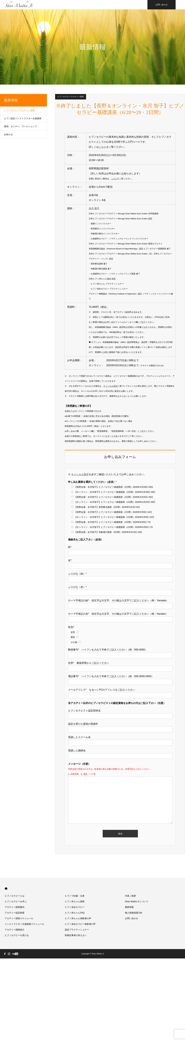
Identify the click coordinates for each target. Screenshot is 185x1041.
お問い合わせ (161, 4)
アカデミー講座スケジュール (19, 918)
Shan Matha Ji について (136, 901)
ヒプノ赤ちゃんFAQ (75, 912)
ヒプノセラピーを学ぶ (16, 901)
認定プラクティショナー (77, 929)
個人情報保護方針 (133, 912)
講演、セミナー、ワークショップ (20, 126)
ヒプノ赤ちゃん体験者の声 (78, 918)
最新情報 (11, 100)
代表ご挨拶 (130, 896)
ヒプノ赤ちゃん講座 (75, 901)
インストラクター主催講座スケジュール (24, 924)
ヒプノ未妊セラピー (75, 907)
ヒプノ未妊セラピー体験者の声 (80, 924)
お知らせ (8, 134)
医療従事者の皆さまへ (76, 935)
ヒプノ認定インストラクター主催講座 (22, 118)
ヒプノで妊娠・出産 (75, 896)
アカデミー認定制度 (14, 912)
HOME (6, 888)
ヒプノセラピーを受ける (17, 935)
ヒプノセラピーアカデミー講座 (70, 97)
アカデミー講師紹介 (14, 929)
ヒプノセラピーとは (14, 896)
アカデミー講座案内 (14, 907)
